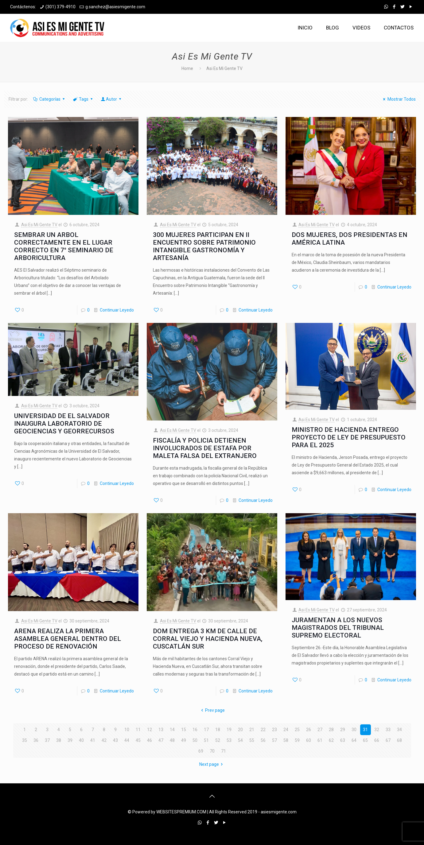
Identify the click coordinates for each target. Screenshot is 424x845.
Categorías (50, 99)
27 (319, 729)
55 (251, 740)
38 (58, 740)
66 (376, 740)
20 (240, 729)
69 (200, 751)
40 (81, 740)
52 (217, 740)
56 (263, 740)
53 (229, 740)
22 (263, 729)
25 (297, 729)
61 (319, 740)
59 (297, 740)
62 (331, 740)
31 (365, 729)
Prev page (212, 710)
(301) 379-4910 (60, 6)
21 (251, 729)
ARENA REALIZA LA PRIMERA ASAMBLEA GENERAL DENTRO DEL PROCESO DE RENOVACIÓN (67, 638)
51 (206, 740)
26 (308, 729)
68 (399, 740)
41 (92, 740)
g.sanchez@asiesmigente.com (115, 6)
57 (274, 740)
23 (274, 729)
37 (47, 740)
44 (126, 740)
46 (149, 740)
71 (223, 751)
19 (229, 729)
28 (331, 729)
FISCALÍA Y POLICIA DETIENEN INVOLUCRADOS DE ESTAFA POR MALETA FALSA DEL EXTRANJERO (205, 448)
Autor (111, 99)
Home (187, 68)
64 (354, 740)
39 (70, 740)
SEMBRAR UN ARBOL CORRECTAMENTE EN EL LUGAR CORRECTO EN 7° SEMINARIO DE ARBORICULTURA (63, 246)
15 (183, 729)
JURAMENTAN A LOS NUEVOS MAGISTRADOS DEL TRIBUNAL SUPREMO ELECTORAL (338, 627)
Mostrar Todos (398, 99)
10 (126, 729)
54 (240, 740)
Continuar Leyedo (117, 310)
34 (399, 729)
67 (388, 740)
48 (172, 740)
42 (104, 740)
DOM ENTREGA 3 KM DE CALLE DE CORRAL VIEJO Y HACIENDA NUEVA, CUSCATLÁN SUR (208, 638)
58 (285, 740)
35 (24, 740)
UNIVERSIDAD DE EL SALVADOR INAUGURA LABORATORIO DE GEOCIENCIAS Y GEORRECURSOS (64, 423)
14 (172, 729)
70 (212, 751)
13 (160, 729)
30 (354, 729)
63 (342, 740)
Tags (83, 99)
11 (138, 729)
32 (376, 729)
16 (195, 729)
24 (285, 729)
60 (308, 740)
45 (138, 740)
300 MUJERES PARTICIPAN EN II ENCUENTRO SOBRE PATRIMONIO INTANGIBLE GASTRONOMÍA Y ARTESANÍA (204, 246)
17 (206, 729)
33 (388, 729)
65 (365, 740)
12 (149, 729)
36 (35, 740)
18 (217, 729)
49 (183, 740)
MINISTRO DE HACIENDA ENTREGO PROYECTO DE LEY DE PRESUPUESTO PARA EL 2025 (349, 437)
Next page (212, 764)
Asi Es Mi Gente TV (39, 224)
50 (195, 740)
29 (342, 729)
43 (115, 740)
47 (160, 740)
